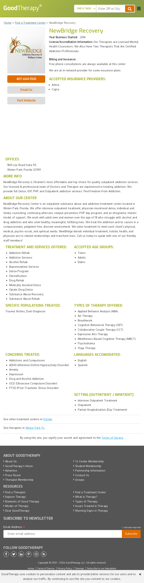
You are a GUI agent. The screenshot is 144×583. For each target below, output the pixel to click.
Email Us (26, 90)
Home (31, 568)
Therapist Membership (19, 479)
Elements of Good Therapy (22, 501)
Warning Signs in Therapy (91, 510)
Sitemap (79, 568)
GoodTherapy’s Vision (19, 466)
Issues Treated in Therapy (91, 506)
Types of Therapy (86, 501)
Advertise (11, 470)
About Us (11, 461)
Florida (47, 419)
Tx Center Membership (89, 461)
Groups (79, 479)
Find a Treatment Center (90, 492)
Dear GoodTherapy (17, 510)
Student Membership (88, 466)
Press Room (13, 475)
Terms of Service (112, 437)
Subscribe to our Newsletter (101, 568)
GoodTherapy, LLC (75, 562)
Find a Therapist (15, 492)
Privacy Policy (65, 568)
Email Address (14, 527)
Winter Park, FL (35, 427)
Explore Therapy (15, 496)
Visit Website (26, 100)
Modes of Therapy (16, 506)
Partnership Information (90, 470)
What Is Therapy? (86, 496)
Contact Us (82, 475)
